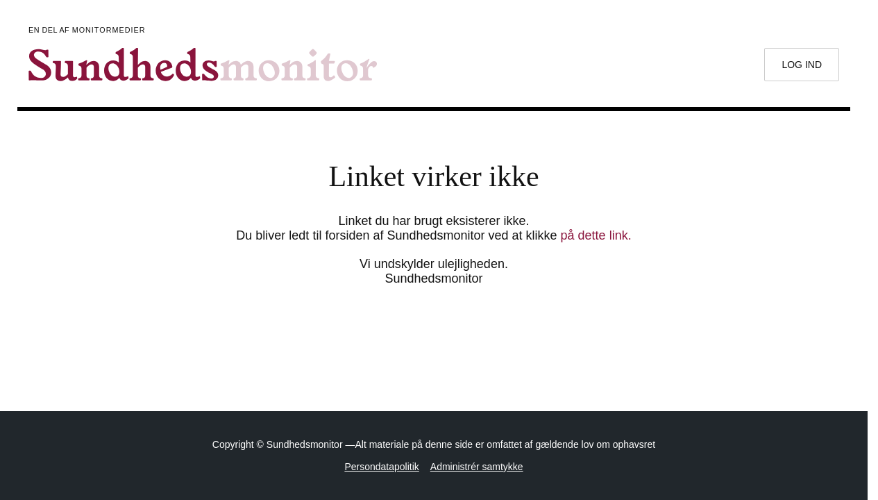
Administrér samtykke (476, 466)
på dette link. (596, 235)
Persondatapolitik (381, 466)
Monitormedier (109, 30)
